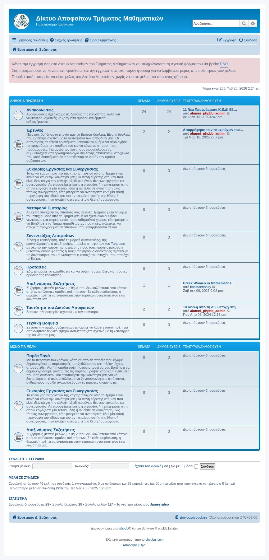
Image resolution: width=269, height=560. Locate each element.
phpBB (124, 528)
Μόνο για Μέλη (23, 346)
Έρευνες (34, 130)
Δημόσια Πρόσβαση (26, 101)
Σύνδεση (16, 459)
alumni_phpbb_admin (208, 113)
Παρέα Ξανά (38, 355)
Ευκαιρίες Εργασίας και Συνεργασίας (62, 169)
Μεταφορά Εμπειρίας (46, 208)
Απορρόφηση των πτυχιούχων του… (213, 130)
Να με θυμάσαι (184, 466)
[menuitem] (65, 40)
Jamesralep (159, 504)
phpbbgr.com (154, 539)
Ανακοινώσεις (39, 110)
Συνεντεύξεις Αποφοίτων (50, 235)
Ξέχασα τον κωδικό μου (150, 466)
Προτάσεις (36, 267)
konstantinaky (200, 287)
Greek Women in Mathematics (207, 283)
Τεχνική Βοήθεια (42, 323)
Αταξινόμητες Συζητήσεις (50, 283)
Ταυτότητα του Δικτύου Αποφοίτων (60, 307)
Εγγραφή (36, 459)
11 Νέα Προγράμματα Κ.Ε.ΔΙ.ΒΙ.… (210, 109)
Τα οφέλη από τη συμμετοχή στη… (211, 307)
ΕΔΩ (224, 64)
